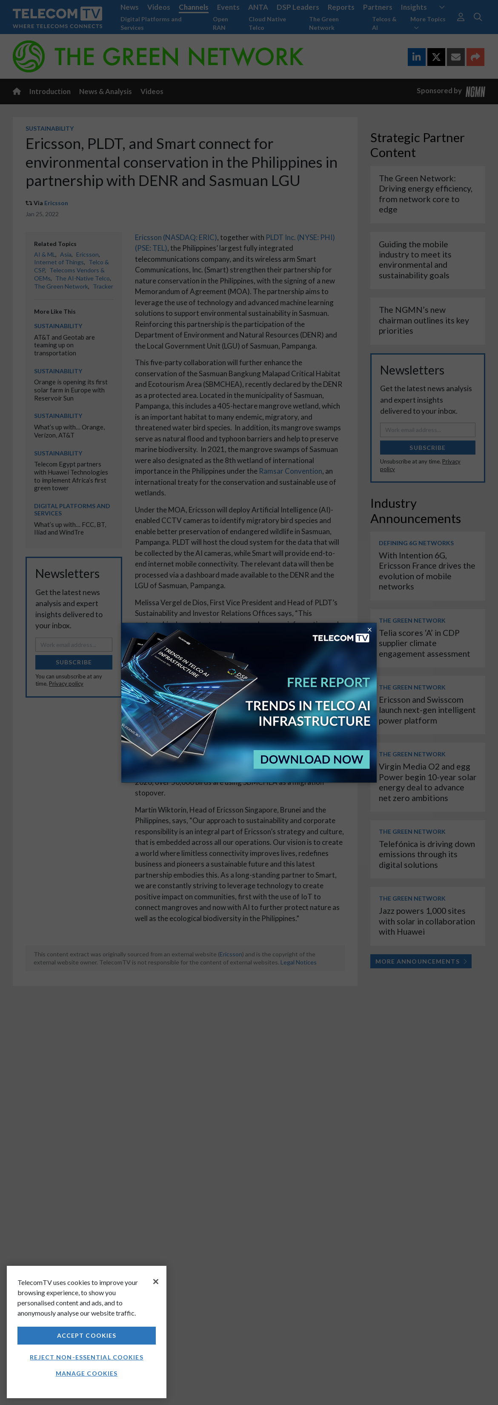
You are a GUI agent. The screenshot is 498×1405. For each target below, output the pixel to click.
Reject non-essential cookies (86, 1357)
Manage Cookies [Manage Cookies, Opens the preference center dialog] (87, 1373)
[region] (86, 1332)
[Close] (155, 1281)
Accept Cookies (87, 1335)
